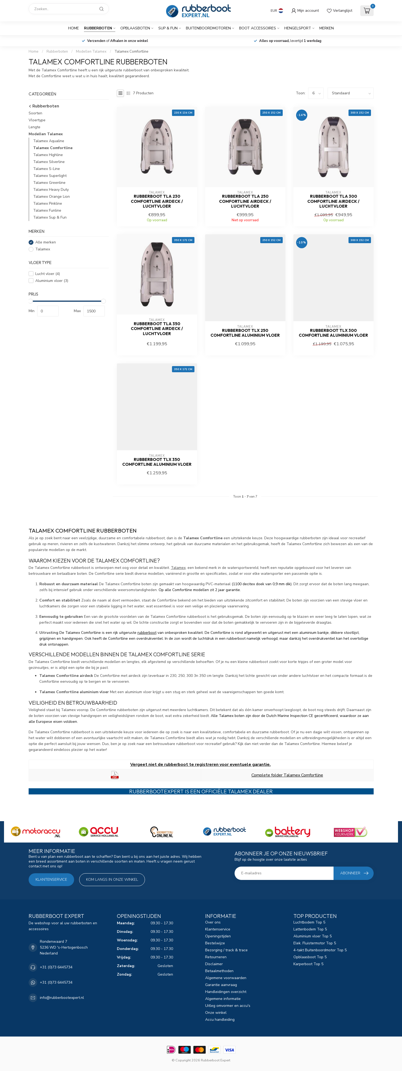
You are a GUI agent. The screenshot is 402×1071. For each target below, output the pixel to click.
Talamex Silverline (49, 161)
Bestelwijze (215, 943)
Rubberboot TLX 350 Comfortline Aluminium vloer (157, 462)
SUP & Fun (168, 28)
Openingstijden (218, 936)
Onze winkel (216, 1012)
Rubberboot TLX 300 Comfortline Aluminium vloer (333, 333)
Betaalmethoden (219, 970)
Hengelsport (297, 28)
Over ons (213, 922)
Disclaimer (214, 964)
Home (73, 28)
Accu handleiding (220, 1019)
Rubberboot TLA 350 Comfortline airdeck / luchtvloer (157, 328)
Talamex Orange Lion (51, 196)
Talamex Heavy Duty (51, 189)
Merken (326, 28)
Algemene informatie (223, 998)
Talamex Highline (48, 154)
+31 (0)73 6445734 (56, 967)
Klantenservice (51, 879)
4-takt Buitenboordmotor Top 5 (320, 950)
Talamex (42, 249)
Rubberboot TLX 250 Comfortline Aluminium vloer (245, 333)
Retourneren (216, 957)
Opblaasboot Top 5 (310, 957)
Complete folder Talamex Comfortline (287, 775)
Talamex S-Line (46, 168)
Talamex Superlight (50, 175)
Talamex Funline (47, 210)
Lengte (34, 127)
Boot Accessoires (257, 28)
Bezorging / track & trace (226, 950)
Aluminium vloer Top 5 (312, 936)
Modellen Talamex (91, 51)
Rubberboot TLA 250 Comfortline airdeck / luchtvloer (245, 201)
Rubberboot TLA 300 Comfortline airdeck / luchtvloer (333, 201)
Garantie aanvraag (221, 984)
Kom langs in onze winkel (112, 879)
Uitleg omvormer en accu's (227, 1005)
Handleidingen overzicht (225, 991)
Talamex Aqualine (48, 140)
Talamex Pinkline (47, 203)
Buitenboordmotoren (208, 28)
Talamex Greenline (49, 182)
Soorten (35, 113)
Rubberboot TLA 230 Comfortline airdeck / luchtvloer (157, 201)
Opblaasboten (135, 28)
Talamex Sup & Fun (50, 217)
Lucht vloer (47, 274)
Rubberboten (98, 28)
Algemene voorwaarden (225, 977)
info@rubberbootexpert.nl (62, 997)
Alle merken (45, 242)
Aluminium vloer (51, 281)
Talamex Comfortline (131, 51)
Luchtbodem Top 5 (309, 922)
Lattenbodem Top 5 (310, 929)
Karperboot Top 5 (308, 964)
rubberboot (146, 632)
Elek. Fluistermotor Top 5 (314, 943)
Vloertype (37, 120)
